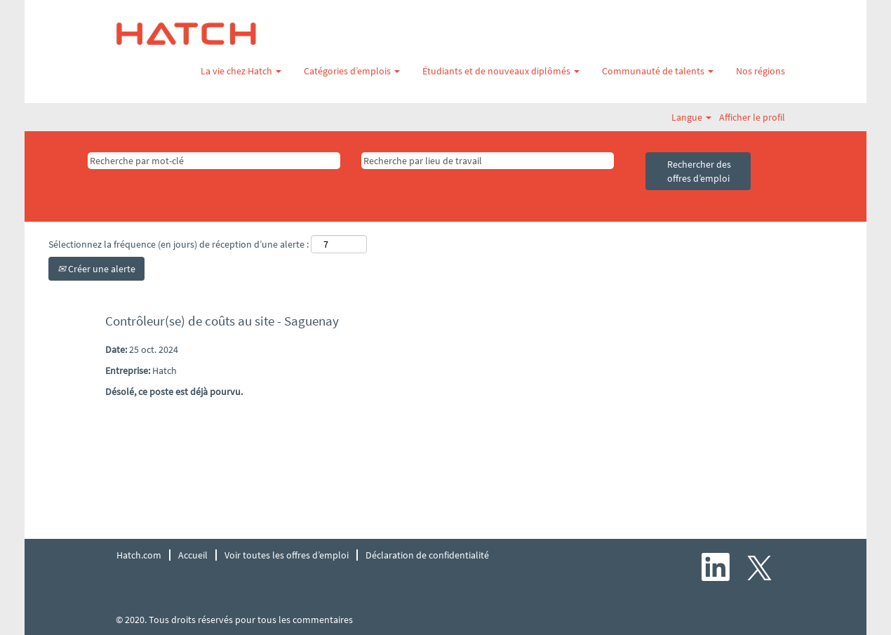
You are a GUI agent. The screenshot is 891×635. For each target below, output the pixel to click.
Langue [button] (691, 117)
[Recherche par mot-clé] (214, 160)
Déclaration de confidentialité (427, 555)
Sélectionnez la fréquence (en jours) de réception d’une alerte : (178, 244)
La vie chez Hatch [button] (241, 71)
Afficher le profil (752, 117)
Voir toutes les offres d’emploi (287, 555)
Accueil (193, 555)
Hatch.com (138, 555)
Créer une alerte (96, 268)
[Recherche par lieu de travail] (487, 160)
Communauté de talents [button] (658, 71)
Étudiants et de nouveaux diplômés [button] (501, 71)
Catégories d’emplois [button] (352, 71)
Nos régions (760, 71)
